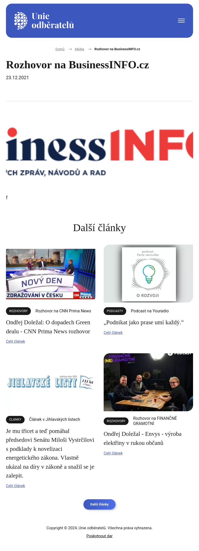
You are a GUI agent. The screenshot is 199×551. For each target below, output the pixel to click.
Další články (99, 505)
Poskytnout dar (100, 536)
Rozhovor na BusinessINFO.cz (119, 49)
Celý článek (17, 339)
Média (75, 49)
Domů (53, 49)
